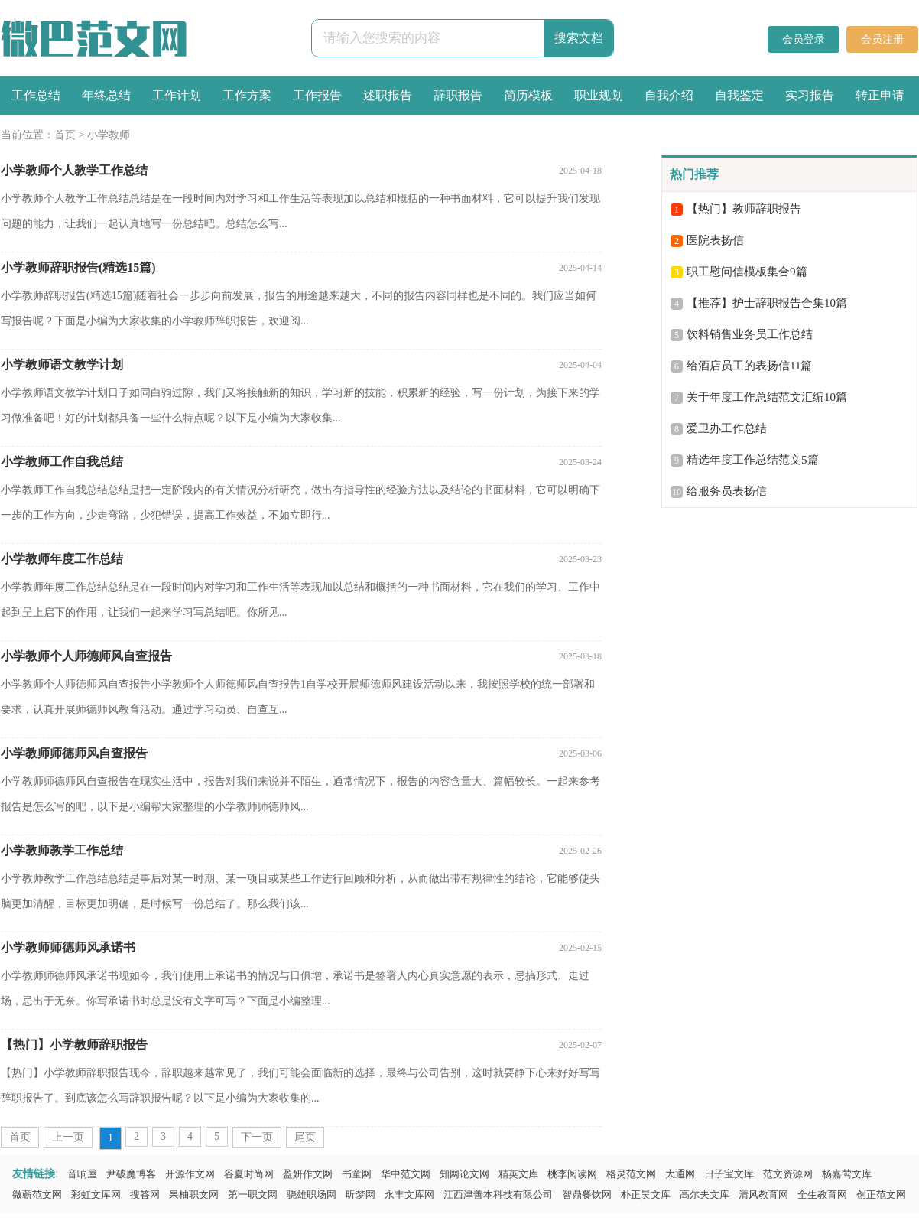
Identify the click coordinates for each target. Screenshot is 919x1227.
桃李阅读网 (572, 1174)
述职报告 (387, 95)
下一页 (257, 1137)
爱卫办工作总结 (727, 428)
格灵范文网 (631, 1174)
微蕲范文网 (37, 1194)
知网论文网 (464, 1174)
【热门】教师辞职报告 (744, 209)
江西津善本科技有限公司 (498, 1194)
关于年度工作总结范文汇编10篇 (767, 397)
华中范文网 (405, 1174)
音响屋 (82, 1174)
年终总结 (106, 95)
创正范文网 (881, 1194)
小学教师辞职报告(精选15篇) (78, 267)
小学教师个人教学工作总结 (74, 170)
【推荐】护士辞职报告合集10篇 (767, 303)
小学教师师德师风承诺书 (68, 947)
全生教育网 (822, 1194)
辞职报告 (458, 95)
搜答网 (145, 1194)
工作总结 (35, 95)
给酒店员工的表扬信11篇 (749, 366)
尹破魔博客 (131, 1174)
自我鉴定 (739, 95)
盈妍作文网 (308, 1174)
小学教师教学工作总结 (62, 850)
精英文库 (518, 1174)
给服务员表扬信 (727, 491)
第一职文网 (253, 1194)
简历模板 (528, 95)
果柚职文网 (194, 1194)
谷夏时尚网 (249, 1174)
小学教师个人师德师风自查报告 (86, 655)
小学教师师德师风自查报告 (74, 753)
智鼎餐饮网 (587, 1194)
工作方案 (246, 95)
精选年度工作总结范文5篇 (753, 460)
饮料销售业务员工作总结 (750, 334)
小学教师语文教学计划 (62, 364)
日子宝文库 (729, 1174)
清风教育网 (763, 1194)
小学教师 (108, 135)
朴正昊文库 (646, 1194)
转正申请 (880, 95)
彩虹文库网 (96, 1194)
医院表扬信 (715, 240)
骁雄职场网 (311, 1194)
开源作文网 (190, 1174)
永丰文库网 (409, 1194)
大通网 (680, 1174)
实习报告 (809, 95)
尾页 (305, 1137)
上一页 (68, 1137)
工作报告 (317, 95)
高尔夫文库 (704, 1194)
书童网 (357, 1174)
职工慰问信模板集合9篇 (747, 271)
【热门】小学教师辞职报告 (74, 1044)
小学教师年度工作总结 (62, 558)
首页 (65, 135)
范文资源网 (788, 1174)
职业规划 (598, 95)
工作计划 (176, 95)
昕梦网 (360, 1194)
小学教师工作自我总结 (62, 461)
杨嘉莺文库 (847, 1174)
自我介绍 (669, 95)
